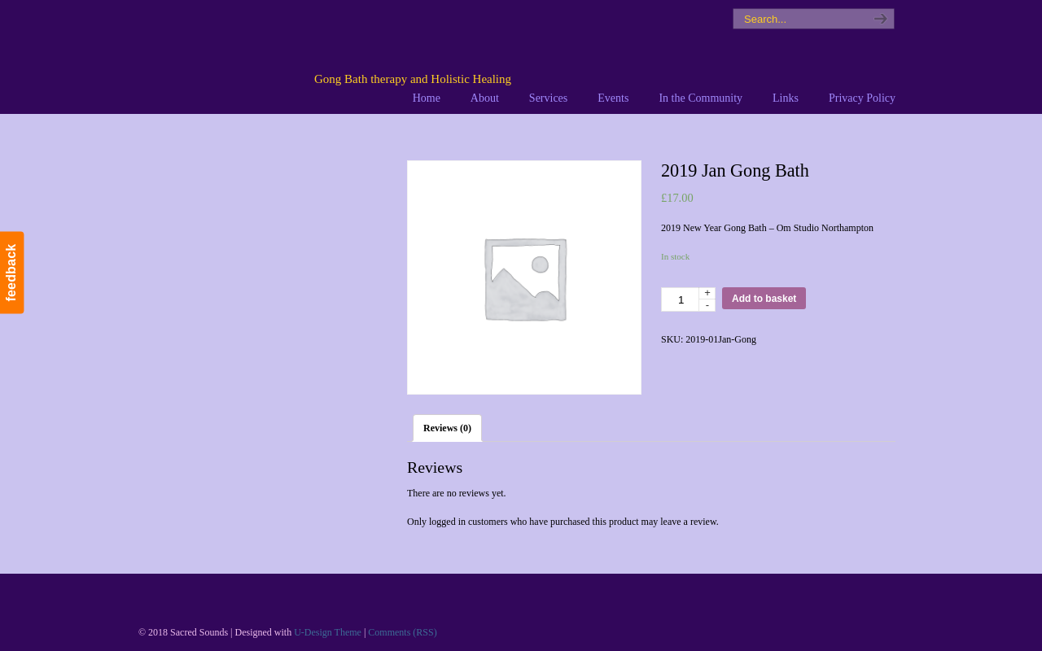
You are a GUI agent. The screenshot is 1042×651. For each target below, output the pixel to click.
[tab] (447, 428)
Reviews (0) (447, 428)
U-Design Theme (327, 632)
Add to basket (764, 298)
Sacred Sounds (339, 56)
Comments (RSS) (402, 632)
